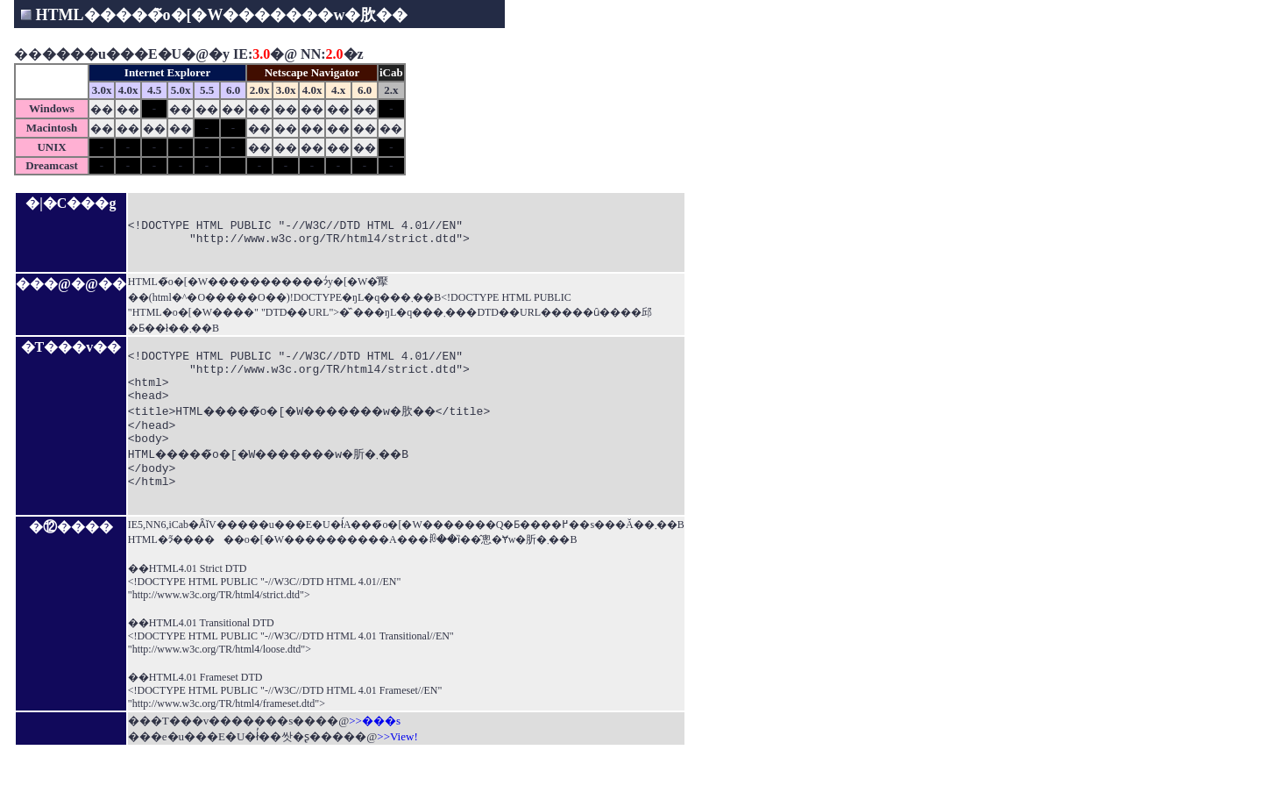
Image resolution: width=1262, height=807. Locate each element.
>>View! (397, 781)
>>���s (375, 765)
